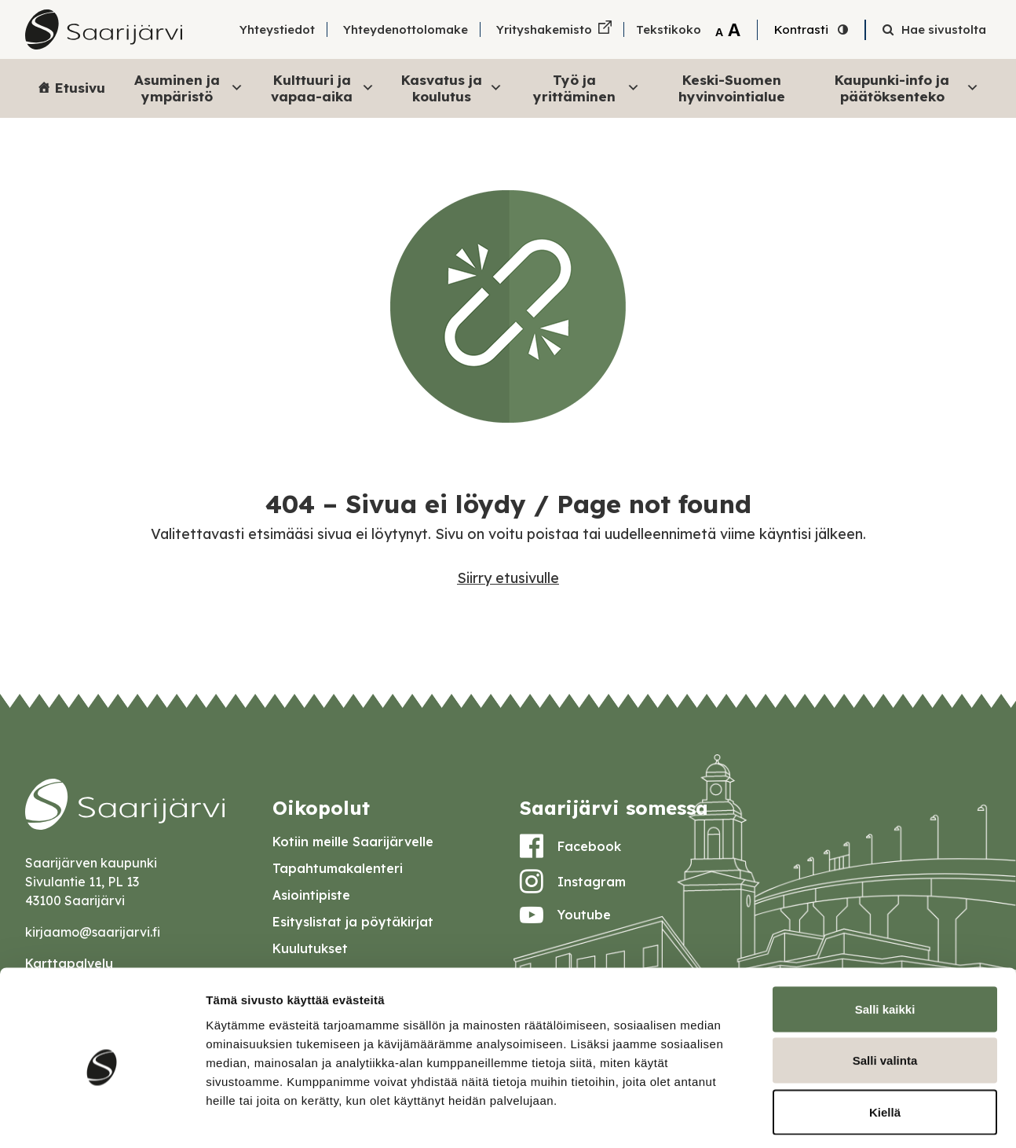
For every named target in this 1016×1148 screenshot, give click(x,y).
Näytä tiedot (840, 1117)
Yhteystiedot (277, 29)
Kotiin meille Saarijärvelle (352, 841)
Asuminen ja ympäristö (188, 88)
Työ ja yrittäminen (586, 88)
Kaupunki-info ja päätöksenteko (907, 88)
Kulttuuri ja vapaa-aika (323, 88)
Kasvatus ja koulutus (452, 88)
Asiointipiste (311, 895)
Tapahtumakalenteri (337, 868)
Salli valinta (885, 993)
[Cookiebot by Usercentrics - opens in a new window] (101, 1117)
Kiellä (885, 1044)
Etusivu (80, 87)
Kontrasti (801, 29)
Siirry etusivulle (508, 578)
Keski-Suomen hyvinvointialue (731, 88)
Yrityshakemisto (544, 29)
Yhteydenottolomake (405, 29)
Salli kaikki (885, 941)
